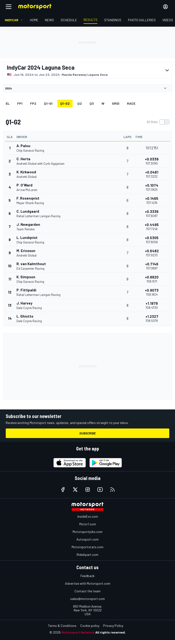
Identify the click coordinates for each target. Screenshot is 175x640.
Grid (115, 103)
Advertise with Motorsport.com (87, 583)
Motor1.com (87, 524)
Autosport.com (87, 539)
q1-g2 (65, 103)
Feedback (87, 576)
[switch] (158, 121)
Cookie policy (89, 626)
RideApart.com (87, 554)
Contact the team (87, 591)
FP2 (33, 103)
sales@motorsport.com (87, 599)
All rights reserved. (110, 632)
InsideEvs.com (87, 516)
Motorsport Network (78, 632)
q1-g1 (48, 103)
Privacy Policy (113, 626)
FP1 (19, 103)
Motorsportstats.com (87, 547)
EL (8, 103)
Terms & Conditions (62, 626)
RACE (131, 103)
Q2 (79, 103)
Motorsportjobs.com (87, 532)
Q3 (92, 103)
